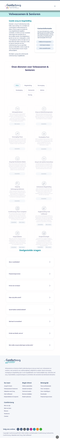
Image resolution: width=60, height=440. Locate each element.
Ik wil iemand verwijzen (45, 45)
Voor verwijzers (45, 388)
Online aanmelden (27, 386)
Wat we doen (7, 408)
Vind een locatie (26, 391)
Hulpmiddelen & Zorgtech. (11, 396)
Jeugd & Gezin (8, 386)
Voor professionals (46, 386)
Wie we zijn (7, 405)
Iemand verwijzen (27, 388)
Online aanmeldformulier (44, 48)
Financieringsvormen (46, 396)
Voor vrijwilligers (45, 391)
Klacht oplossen (26, 396)
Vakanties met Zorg (9, 391)
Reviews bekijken (27, 394)
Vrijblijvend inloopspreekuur (45, 41)
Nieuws (6, 411)
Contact (6, 416)
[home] (15, 8)
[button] (55, 6)
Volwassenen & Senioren (11, 388)
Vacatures (7, 413)
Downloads (44, 394)
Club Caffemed (8, 394)
